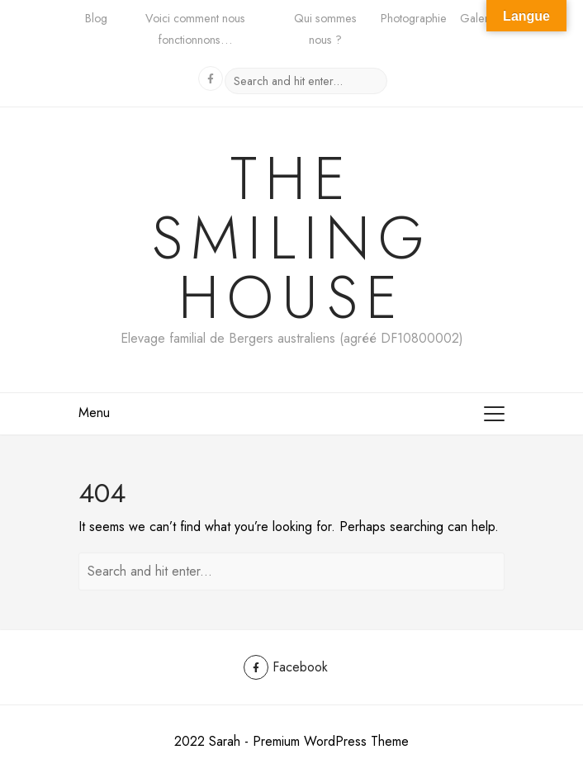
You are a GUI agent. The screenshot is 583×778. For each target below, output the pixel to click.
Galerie (479, 18)
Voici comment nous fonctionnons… (195, 29)
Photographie (414, 18)
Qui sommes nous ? (325, 29)
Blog (96, 18)
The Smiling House (292, 237)
